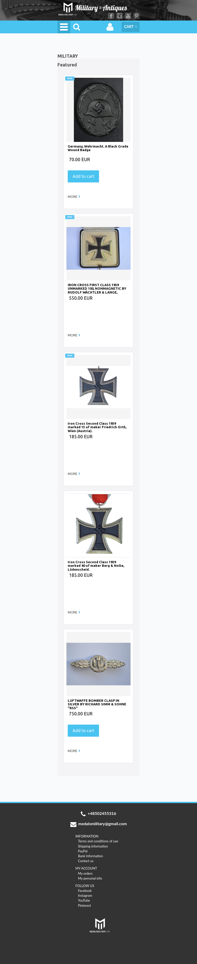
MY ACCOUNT (86, 868)
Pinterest (136, 16)
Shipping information (93, 846)
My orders (85, 873)
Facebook (111, 16)
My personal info (90, 878)
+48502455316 (98, 814)
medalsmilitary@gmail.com (98, 824)
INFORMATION (86, 836)
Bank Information (90, 856)
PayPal (82, 851)
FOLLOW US (84, 886)
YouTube (128, 16)
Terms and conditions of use (98, 841)
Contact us (85, 861)
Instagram (119, 16)
